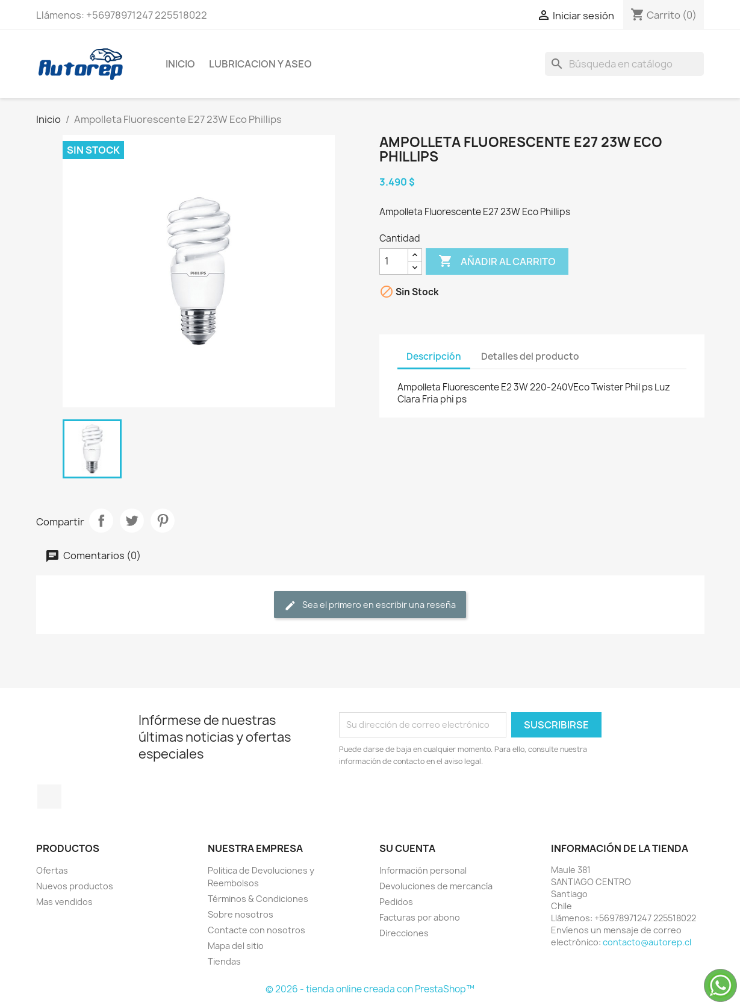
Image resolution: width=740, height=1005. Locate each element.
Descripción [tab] (433, 356)
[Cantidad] (393, 261)
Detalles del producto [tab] (530, 356)
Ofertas (52, 870)
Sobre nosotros (240, 914)
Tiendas (224, 961)
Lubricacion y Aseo (260, 63)
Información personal (423, 870)
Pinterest (163, 521)
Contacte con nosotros (256, 930)
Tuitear (132, 521)
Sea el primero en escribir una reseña (370, 605)
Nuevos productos (74, 886)
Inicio (180, 63)
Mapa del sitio (236, 945)
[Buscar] (624, 64)
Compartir (101, 521)
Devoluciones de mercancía (436, 886)
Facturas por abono (419, 917)
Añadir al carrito (497, 261)
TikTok (49, 796)
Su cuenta (407, 848)
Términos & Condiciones (258, 898)
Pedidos (396, 901)
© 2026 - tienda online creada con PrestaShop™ (370, 989)
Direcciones (404, 933)
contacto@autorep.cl (647, 942)
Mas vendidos (64, 901)
